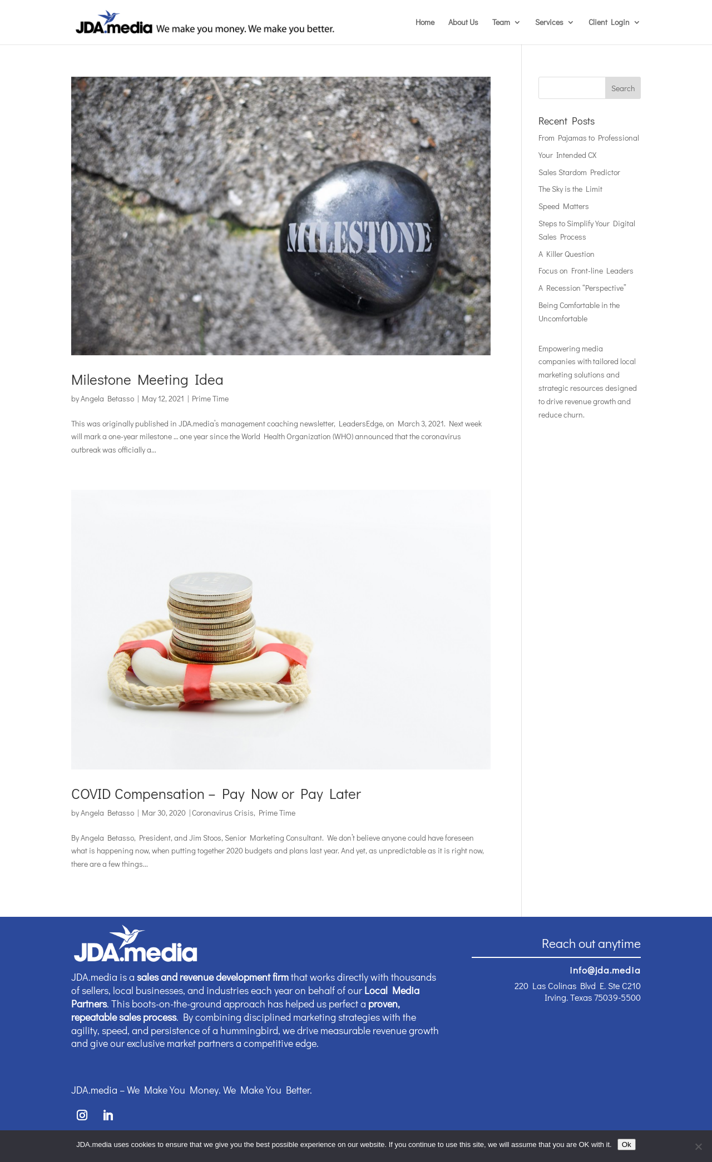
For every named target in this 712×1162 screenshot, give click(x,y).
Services (549, 22)
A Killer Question (566, 254)
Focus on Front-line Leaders (586, 270)
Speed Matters (563, 206)
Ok (626, 1144)
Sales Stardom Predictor (579, 172)
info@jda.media (605, 970)
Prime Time (210, 398)
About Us (463, 22)
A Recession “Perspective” (582, 287)
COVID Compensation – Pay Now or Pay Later (216, 793)
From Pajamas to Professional (588, 137)
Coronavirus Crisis (223, 812)
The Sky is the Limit (570, 188)
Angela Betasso (107, 398)
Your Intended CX (567, 155)
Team (501, 22)
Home (425, 22)
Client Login (609, 22)
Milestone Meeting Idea (147, 379)
